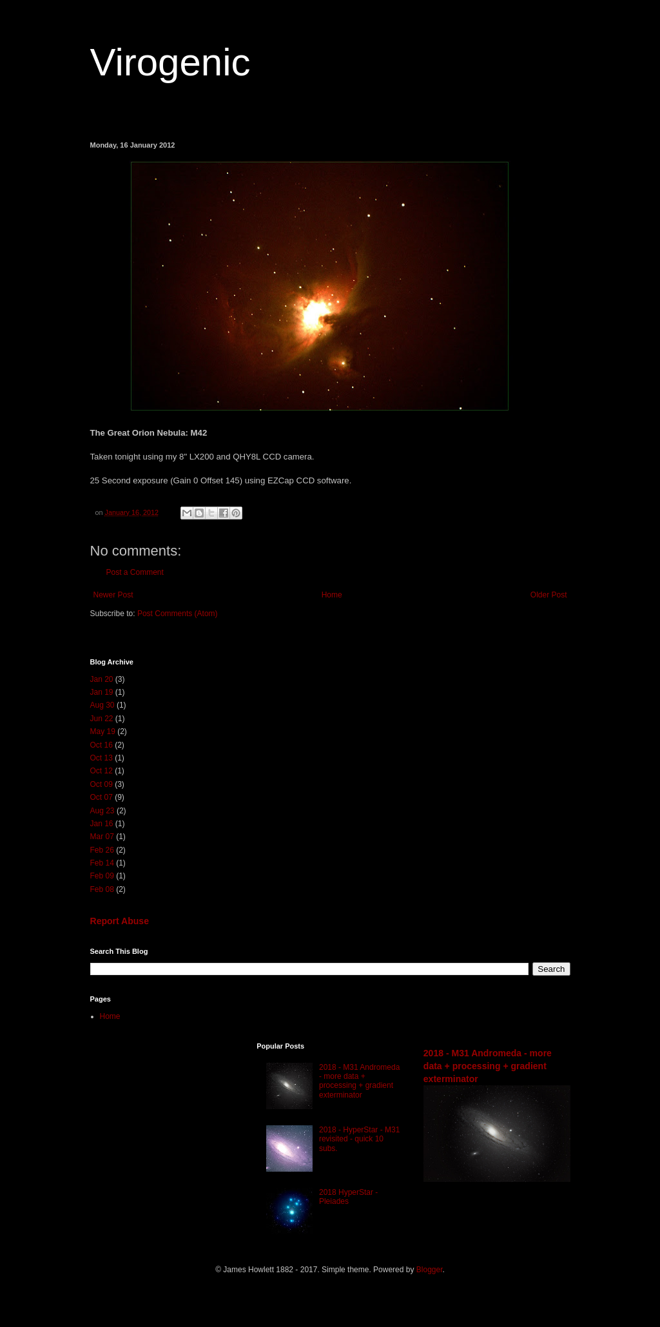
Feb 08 (102, 889)
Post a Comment (135, 572)
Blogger (429, 1269)
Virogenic (170, 62)
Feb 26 (102, 850)
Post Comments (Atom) (177, 613)
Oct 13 (101, 757)
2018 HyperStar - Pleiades (348, 1197)
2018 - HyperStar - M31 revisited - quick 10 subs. (359, 1139)
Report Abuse (119, 921)
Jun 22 (101, 718)
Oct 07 (101, 797)
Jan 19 (101, 692)
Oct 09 (101, 784)
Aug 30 (102, 705)
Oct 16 (101, 745)
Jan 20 (101, 679)
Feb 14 (102, 862)
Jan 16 (101, 823)
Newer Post (113, 594)
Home (332, 594)
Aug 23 (102, 810)
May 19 (102, 731)
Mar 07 (102, 836)
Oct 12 (101, 770)
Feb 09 (102, 875)
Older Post (548, 594)
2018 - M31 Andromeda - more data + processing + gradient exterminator (359, 1081)
